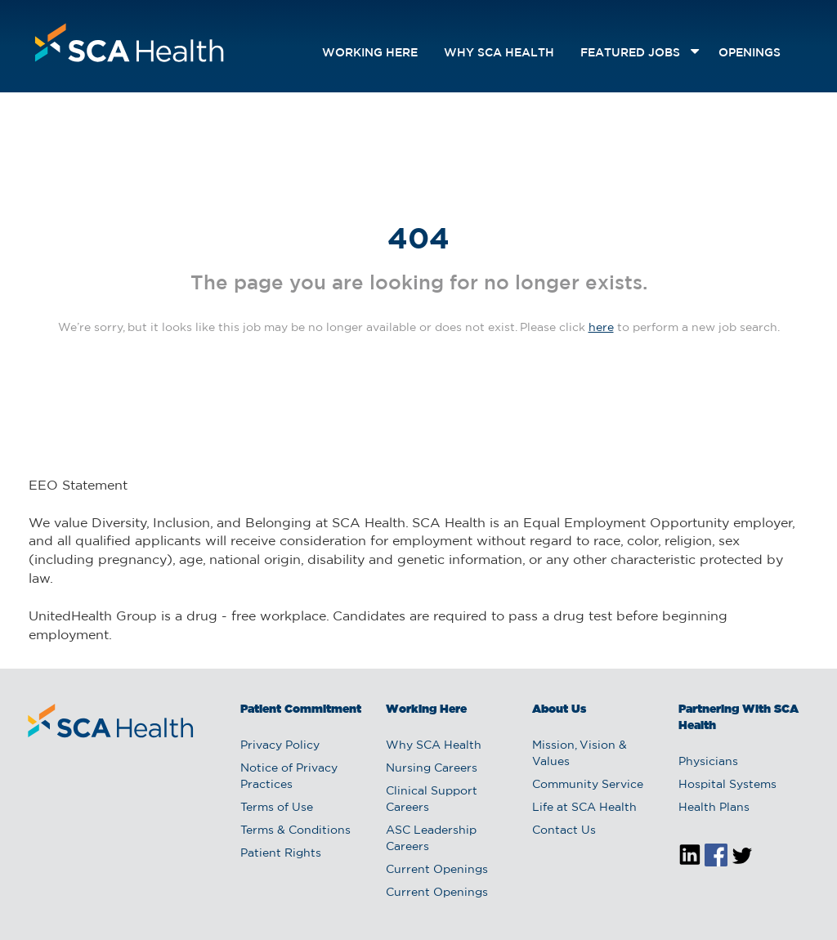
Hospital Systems (727, 784)
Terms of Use (276, 807)
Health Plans (714, 807)
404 (418, 240)
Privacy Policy (280, 745)
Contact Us (564, 830)
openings (749, 53)
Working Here (370, 53)
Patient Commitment (300, 709)
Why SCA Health (499, 53)
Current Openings (437, 869)
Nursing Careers (431, 768)
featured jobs (630, 53)
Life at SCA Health (584, 807)
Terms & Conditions (295, 830)
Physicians (708, 762)
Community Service (587, 784)
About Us (559, 709)
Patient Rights (280, 853)
